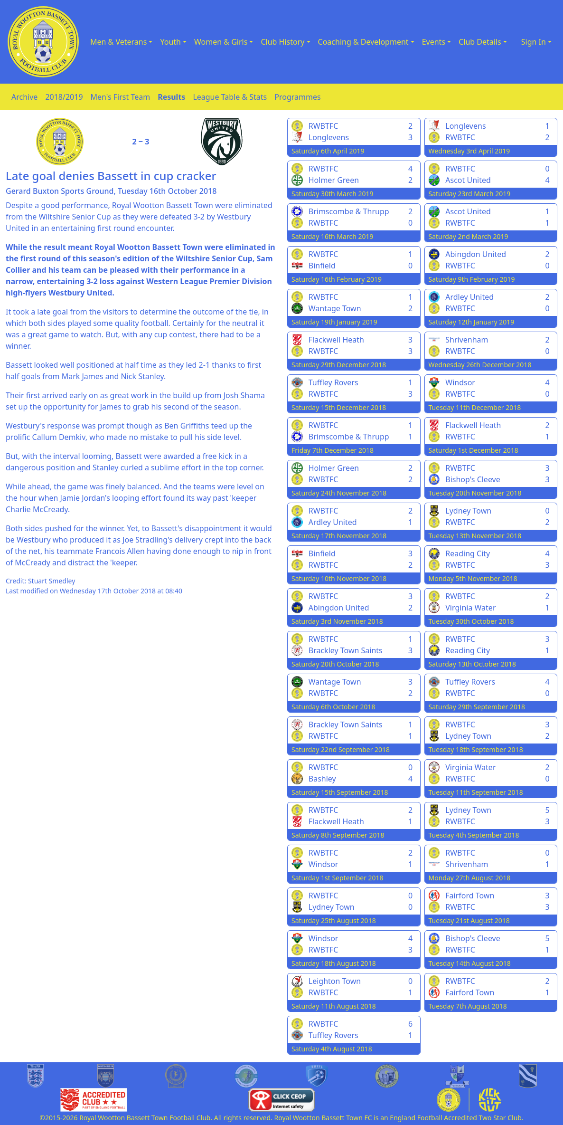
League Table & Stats (230, 97)
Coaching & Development (363, 42)
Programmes (297, 97)
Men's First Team (120, 97)
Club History (282, 42)
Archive (24, 97)
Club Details (480, 42)
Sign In (533, 42)
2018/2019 (64, 97)
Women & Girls (220, 42)
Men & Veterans (118, 42)
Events (433, 42)
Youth (170, 42)
